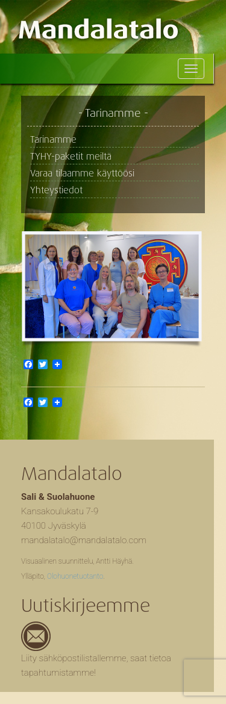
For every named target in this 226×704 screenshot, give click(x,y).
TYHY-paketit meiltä (70, 157)
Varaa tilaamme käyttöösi (82, 173)
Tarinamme (53, 140)
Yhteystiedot (56, 190)
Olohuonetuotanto (75, 576)
